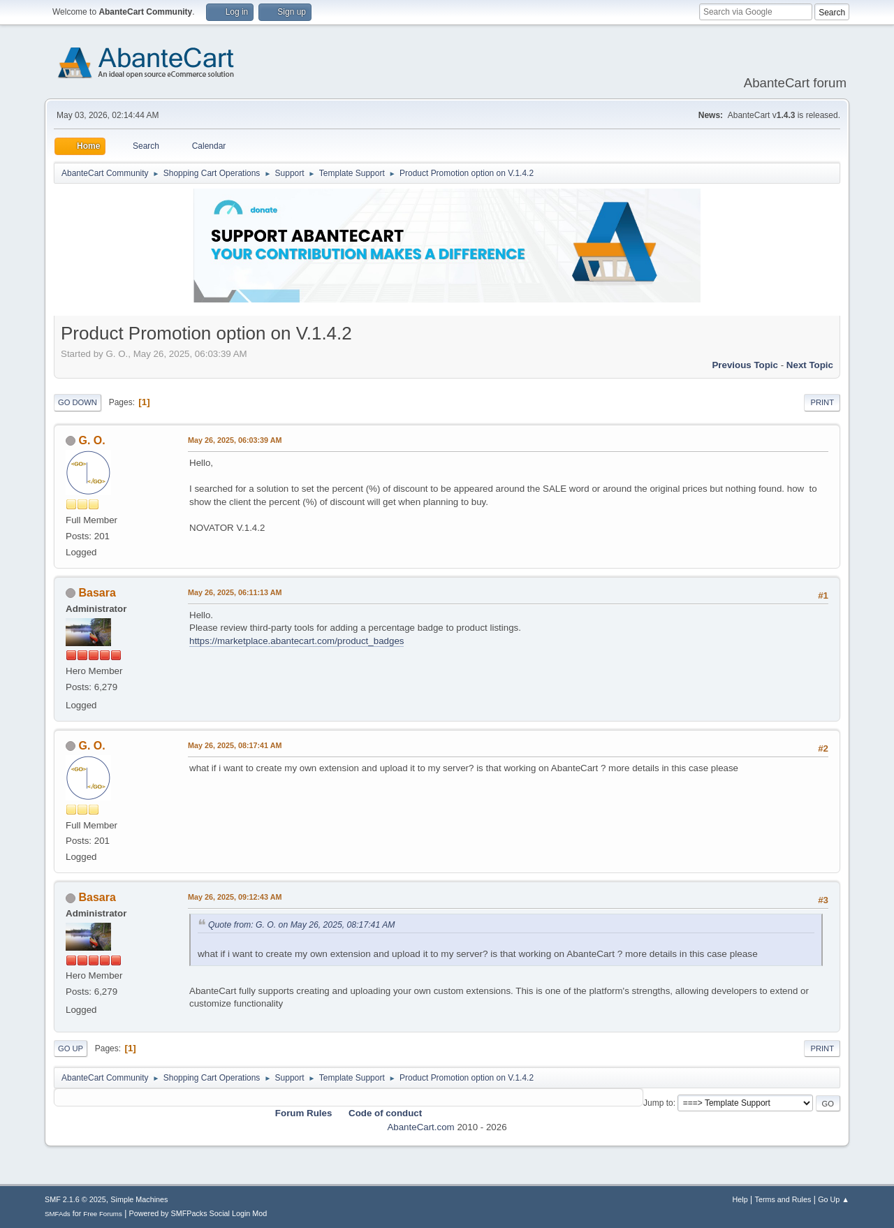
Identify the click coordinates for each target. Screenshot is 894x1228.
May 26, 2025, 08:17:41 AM (234, 745)
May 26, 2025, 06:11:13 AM (234, 592)
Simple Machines (139, 1199)
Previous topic (745, 365)
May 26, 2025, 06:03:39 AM (234, 440)
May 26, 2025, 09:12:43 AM (234, 897)
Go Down (77, 402)
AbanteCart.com (420, 1127)
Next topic (809, 365)
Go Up (70, 1048)
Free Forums (102, 1214)
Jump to (658, 1103)
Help (740, 1199)
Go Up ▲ (833, 1199)
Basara (96, 593)
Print (822, 402)
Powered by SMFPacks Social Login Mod (198, 1213)
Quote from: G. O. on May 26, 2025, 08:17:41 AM (301, 925)
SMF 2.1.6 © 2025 (75, 1199)
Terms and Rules (783, 1199)
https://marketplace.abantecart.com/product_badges (296, 641)
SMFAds (58, 1214)
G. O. (91, 440)
